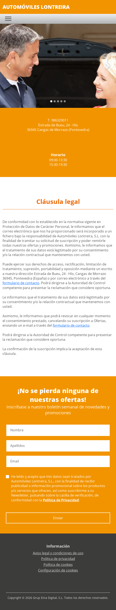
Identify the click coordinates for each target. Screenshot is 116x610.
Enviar (58, 518)
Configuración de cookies (58, 570)
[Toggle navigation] (8, 19)
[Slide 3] (61, 101)
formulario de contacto (21, 283)
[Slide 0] (51, 101)
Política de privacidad (58, 558)
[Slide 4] (65, 101)
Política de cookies (58, 564)
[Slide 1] (55, 101)
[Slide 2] (58, 101)
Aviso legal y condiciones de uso (58, 553)
